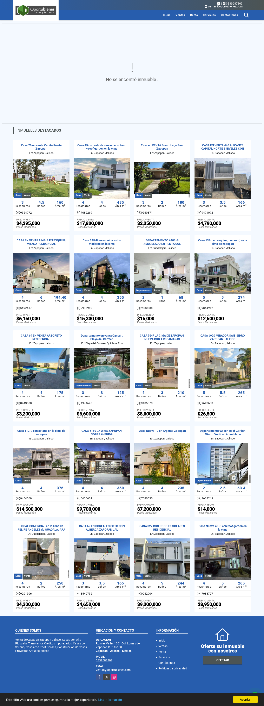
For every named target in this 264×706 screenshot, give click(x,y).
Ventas (180, 15)
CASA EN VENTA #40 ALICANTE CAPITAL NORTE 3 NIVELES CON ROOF (222, 149)
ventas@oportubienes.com (113, 669)
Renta (194, 15)
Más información (110, 700)
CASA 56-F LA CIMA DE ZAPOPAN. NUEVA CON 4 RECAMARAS (162, 337)
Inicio (167, 15)
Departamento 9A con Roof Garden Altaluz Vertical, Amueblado (222, 432)
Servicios (209, 15)
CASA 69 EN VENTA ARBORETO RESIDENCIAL (41, 337)
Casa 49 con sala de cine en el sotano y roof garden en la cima (101, 147)
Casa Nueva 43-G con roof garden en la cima (223, 527)
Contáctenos (229, 15)
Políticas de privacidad (172, 668)
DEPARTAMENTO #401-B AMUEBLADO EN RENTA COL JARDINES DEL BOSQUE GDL (162, 244)
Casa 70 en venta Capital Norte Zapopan (41, 147)
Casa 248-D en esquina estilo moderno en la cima (102, 242)
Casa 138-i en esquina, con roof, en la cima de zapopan (222, 242)
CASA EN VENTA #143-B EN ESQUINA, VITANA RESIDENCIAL (41, 242)
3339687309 (234, 3)
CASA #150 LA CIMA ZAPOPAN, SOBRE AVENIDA (101, 432)
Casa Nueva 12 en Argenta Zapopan (162, 430)
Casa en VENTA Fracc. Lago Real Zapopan (162, 147)
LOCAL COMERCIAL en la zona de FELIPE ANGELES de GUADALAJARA (41, 527)
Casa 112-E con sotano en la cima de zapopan (41, 432)
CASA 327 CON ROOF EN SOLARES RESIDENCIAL (162, 527)
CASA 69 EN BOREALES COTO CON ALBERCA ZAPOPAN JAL (102, 527)
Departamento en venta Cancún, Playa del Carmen (102, 337)
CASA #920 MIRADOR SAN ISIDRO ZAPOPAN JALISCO (222, 337)
